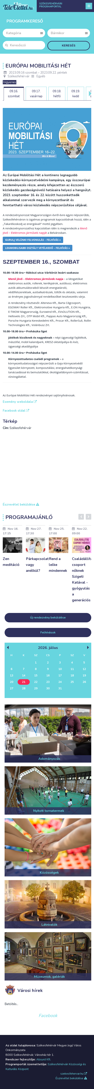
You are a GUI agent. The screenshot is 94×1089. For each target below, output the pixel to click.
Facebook (48, 1016)
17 (60, 675)
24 (60, 682)
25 (72, 682)
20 (11, 682)
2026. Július (48, 647)
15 (35, 675)
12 (84, 669)
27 (11, 688)
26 (84, 682)
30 (48, 688)
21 (23, 682)
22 (35, 682)
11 (72, 669)
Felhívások (48, 632)
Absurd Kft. (43, 1059)
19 (84, 675)
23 (48, 682)
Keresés (68, 46)
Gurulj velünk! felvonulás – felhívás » (33, 240)
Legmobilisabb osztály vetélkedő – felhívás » (37, 248)
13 (11, 675)
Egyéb (40, 76)
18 (72, 675)
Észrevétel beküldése (71, 1078)
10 (60, 669)
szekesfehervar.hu (73, 1074)
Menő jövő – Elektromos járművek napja (35, 279)
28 (23, 688)
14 (23, 675)
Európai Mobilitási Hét (38, 65)
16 (48, 675)
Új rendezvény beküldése (48, 618)
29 (35, 688)
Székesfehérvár (17, 76)
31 (60, 688)
